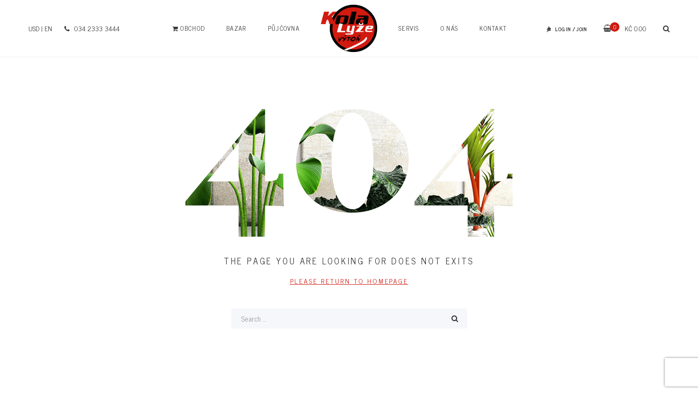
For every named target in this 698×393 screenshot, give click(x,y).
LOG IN (563, 29)
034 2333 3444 (91, 28)
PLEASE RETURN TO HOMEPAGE (349, 280)
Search (455, 318)
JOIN (581, 29)
